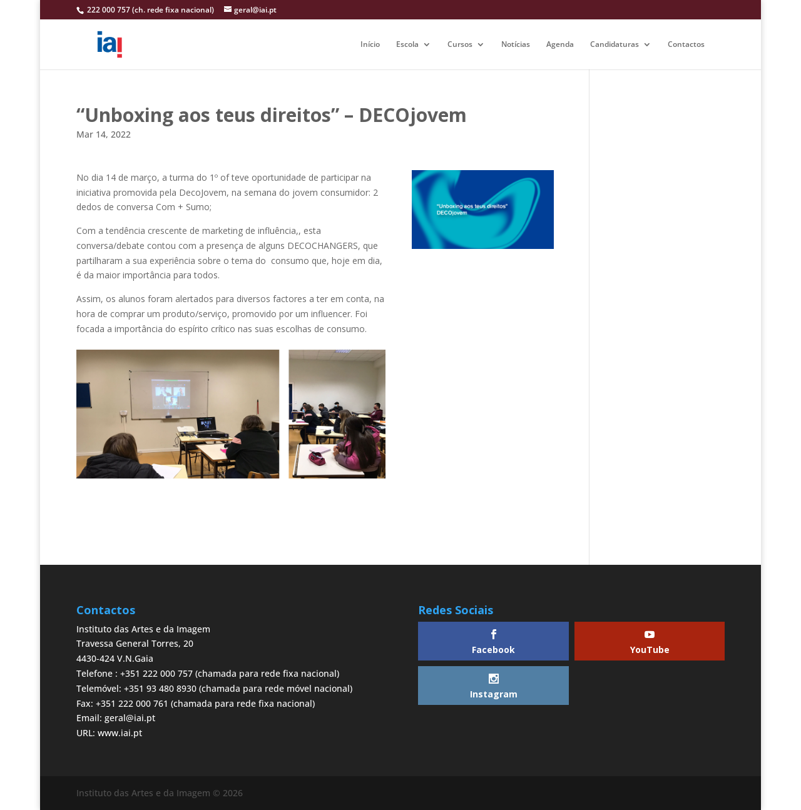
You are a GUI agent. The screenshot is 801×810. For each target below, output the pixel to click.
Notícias (515, 44)
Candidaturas (614, 44)
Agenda (560, 44)
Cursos (459, 44)
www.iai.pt (120, 733)
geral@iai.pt (130, 718)
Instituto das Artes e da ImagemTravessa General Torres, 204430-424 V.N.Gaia (143, 644)
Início (370, 44)
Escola (407, 44)
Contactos (686, 44)
